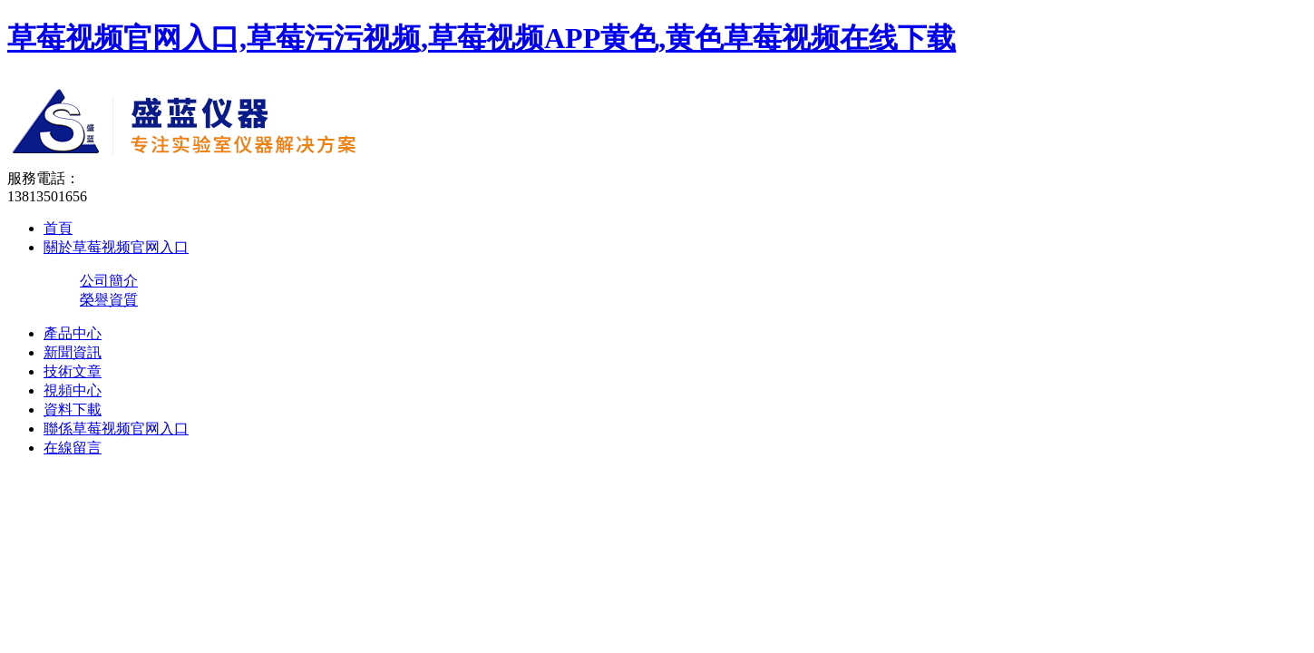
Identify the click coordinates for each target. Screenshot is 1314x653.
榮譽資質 (109, 299)
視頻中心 (73, 390)
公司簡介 (109, 280)
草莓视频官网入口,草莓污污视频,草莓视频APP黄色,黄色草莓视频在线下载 (481, 38)
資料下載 (73, 409)
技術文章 (73, 371)
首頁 (58, 228)
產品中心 (73, 333)
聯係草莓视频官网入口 (116, 428)
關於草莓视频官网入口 (116, 247)
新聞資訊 (73, 352)
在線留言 (73, 447)
